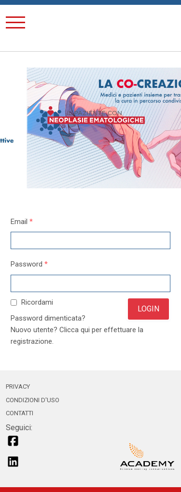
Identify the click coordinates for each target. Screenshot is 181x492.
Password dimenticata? (48, 318)
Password (29, 264)
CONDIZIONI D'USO (32, 400)
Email (22, 221)
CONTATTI (19, 413)
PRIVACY (18, 386)
